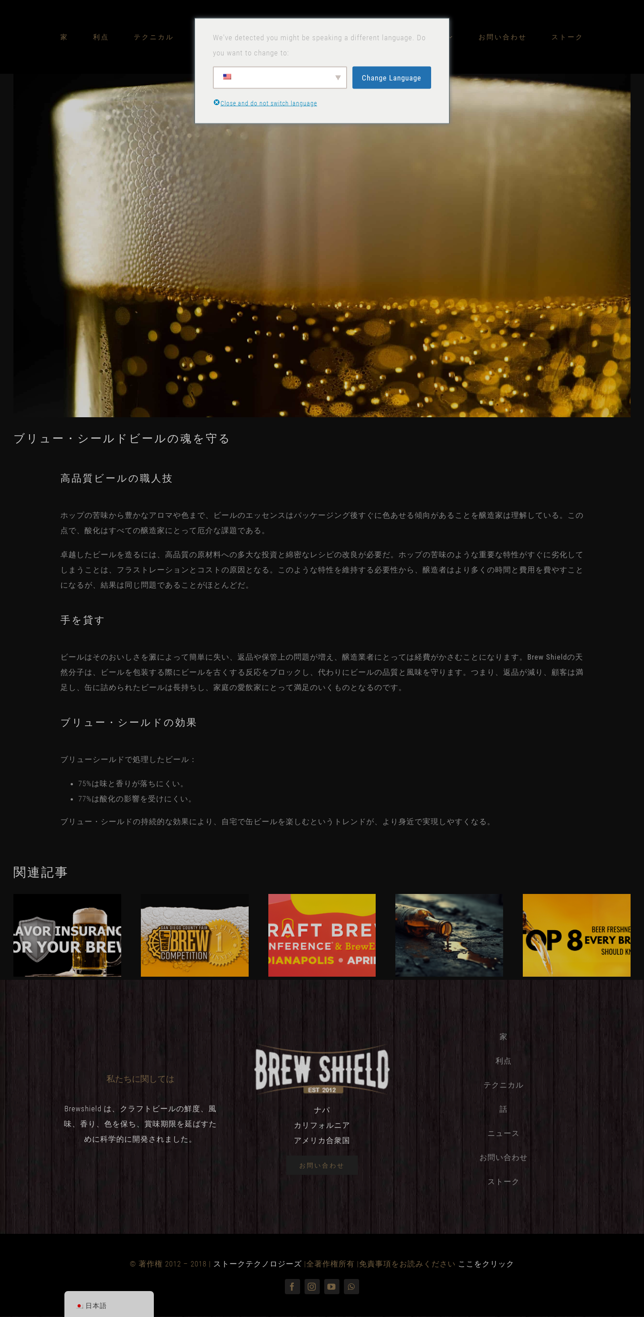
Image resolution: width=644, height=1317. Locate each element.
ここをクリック (486, 1263)
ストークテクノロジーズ (257, 1263)
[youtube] (331, 1286)
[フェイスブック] (292, 1286)
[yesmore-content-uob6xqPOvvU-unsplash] (322, 245)
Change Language (391, 77)
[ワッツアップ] (351, 1286)
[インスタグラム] (312, 1286)
